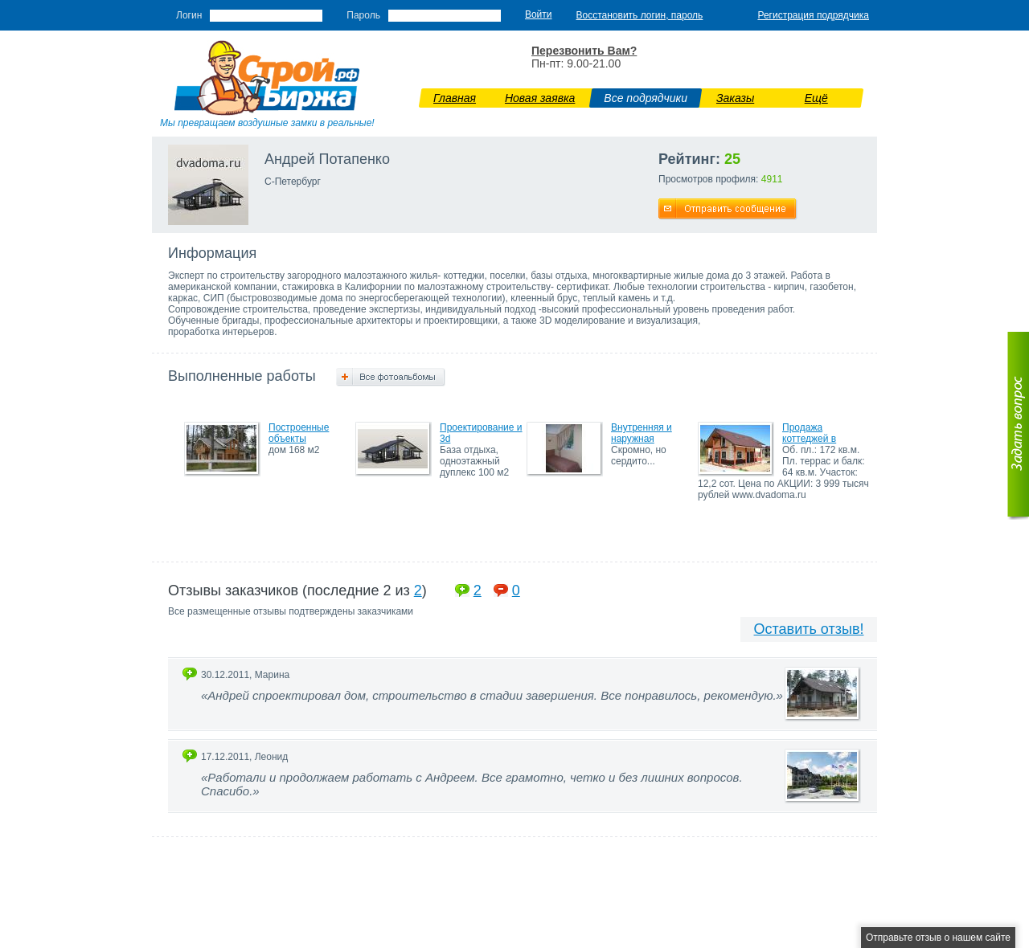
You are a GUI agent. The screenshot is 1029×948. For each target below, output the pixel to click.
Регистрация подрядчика (813, 15)
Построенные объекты (299, 433)
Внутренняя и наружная (641, 433)
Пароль (363, 15)
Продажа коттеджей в (809, 433)
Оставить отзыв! (809, 629)
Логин (189, 15)
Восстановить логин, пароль (639, 15)
